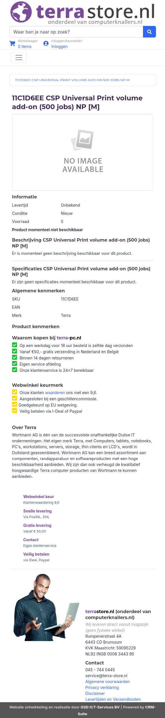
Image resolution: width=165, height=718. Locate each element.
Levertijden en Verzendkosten (113, 699)
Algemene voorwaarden (107, 681)
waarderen (55, 392)
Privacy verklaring (102, 687)
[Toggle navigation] (19, 57)
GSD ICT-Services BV (100, 707)
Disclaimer (95, 693)
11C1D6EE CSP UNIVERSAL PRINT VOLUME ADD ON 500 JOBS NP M (72, 80)
